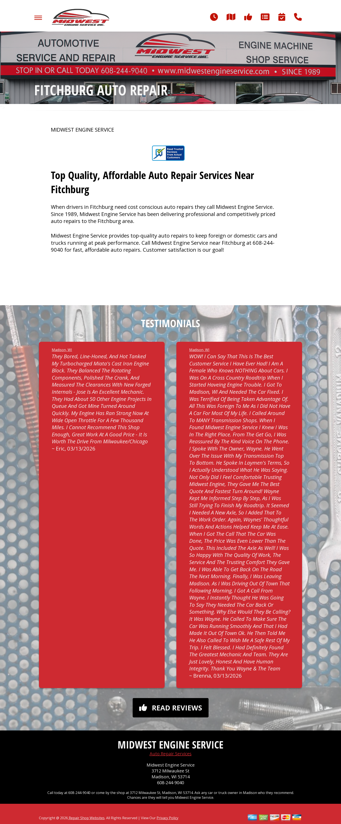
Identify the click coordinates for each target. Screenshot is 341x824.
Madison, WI (62, 349)
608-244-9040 (170, 782)
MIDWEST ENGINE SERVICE (82, 129)
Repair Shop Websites (86, 818)
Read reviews (170, 707)
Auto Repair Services (171, 754)
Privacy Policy (167, 818)
